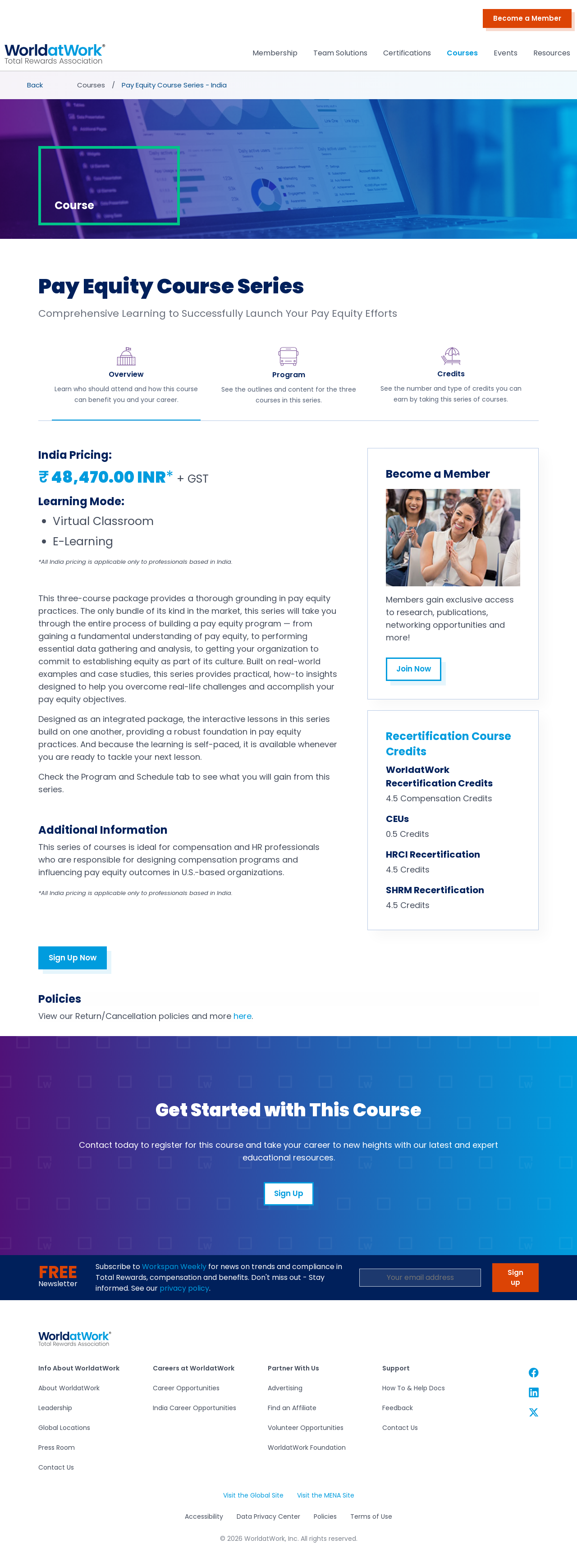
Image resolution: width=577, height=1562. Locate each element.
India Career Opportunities (194, 1407)
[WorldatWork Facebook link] (534, 1372)
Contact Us (56, 1467)
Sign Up (288, 1193)
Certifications (407, 53)
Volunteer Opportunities (305, 1427)
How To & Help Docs (413, 1388)
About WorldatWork (69, 1388)
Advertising (285, 1388)
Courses (462, 53)
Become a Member (527, 18)
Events (505, 53)
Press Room (56, 1447)
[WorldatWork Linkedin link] (534, 1392)
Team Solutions (340, 53)
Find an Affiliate (292, 1407)
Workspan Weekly (174, 1266)
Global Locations (64, 1427)
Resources (551, 53)
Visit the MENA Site (325, 1495)
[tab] (126, 381)
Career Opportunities (186, 1388)
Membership (275, 53)
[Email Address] (420, 1278)
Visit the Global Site (253, 1495)
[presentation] (36, 85)
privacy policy (184, 1288)
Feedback (397, 1407)
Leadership (55, 1407)
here (243, 1016)
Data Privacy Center (268, 1516)
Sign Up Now (72, 957)
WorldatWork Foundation (307, 1447)
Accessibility (204, 1516)
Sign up (515, 1277)
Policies (325, 1516)
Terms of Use (371, 1516)
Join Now (413, 668)
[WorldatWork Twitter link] (534, 1412)
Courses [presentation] (91, 85)
